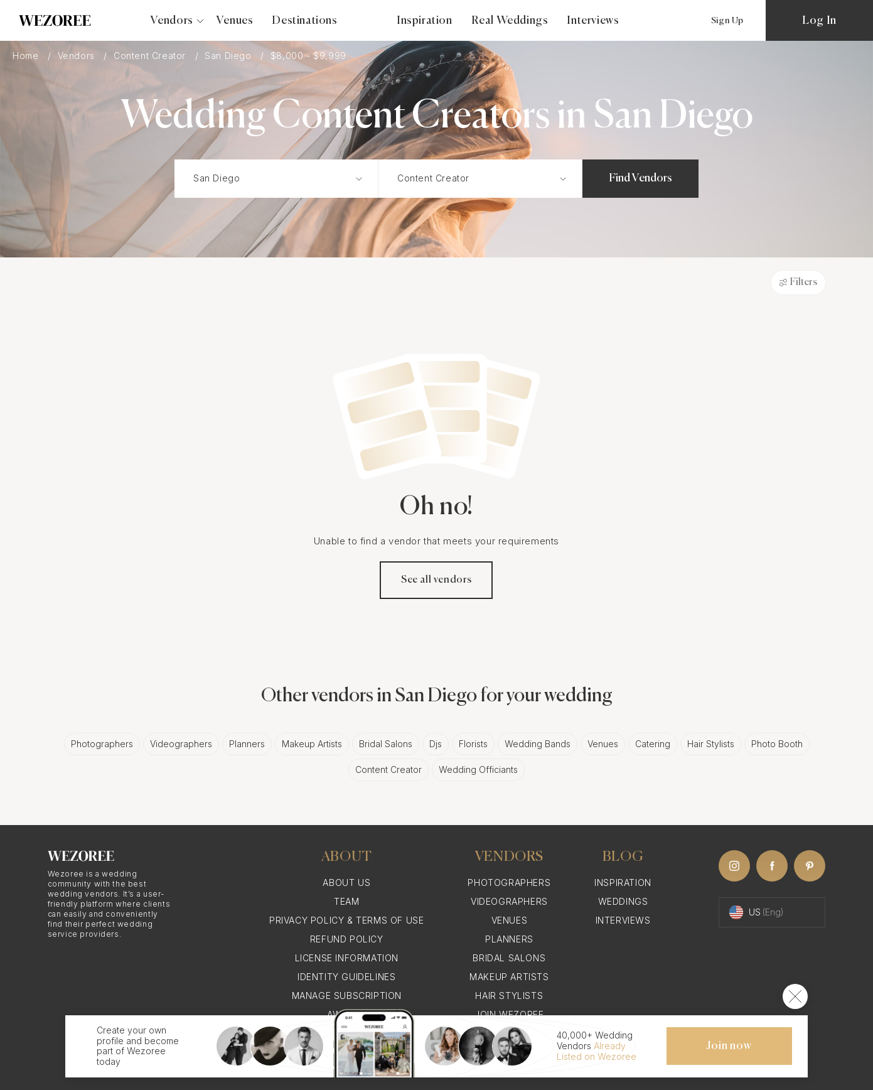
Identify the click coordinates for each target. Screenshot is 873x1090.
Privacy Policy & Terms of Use (346, 920)
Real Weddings (510, 20)
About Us (346, 882)
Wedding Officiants (478, 769)
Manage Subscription (347, 995)
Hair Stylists (710, 743)
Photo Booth (777, 743)
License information (347, 957)
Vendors (78, 55)
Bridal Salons (385, 743)
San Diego (229, 55)
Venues (235, 20)
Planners (247, 743)
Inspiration (425, 20)
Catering (652, 743)
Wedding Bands (537, 743)
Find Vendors (640, 178)
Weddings (623, 901)
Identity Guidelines (346, 976)
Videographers (181, 743)
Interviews (593, 20)
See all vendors (436, 580)
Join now (728, 1046)
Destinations (304, 20)
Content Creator (151, 55)
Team (346, 901)
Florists (473, 743)
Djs (435, 743)
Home (27, 55)
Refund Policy (346, 939)
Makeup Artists (312, 743)
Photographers (102, 743)
